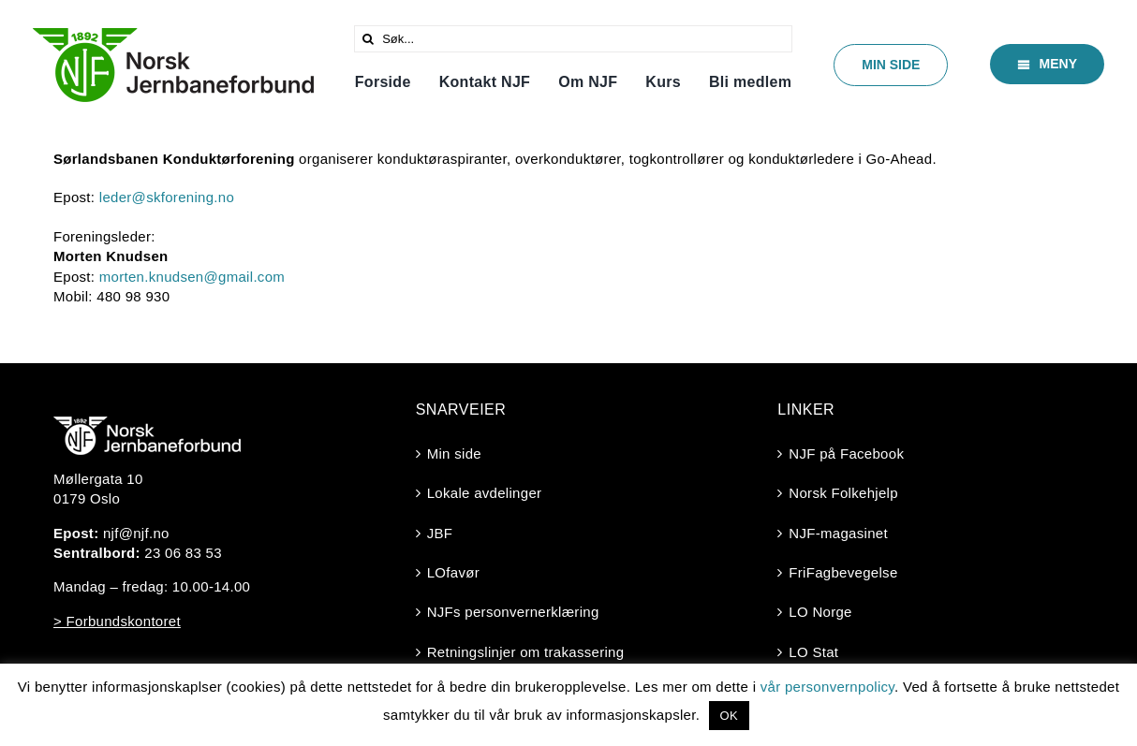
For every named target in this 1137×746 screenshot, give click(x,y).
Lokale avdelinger (484, 493)
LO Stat (813, 652)
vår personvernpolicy (827, 687)
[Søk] (367, 38)
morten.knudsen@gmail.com (192, 277)
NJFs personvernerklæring (513, 612)
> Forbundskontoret (117, 621)
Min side (454, 453)
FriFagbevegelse (843, 572)
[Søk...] (573, 38)
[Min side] (891, 65)
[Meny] (1047, 64)
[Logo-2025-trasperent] (173, 35)
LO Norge (820, 612)
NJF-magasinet (838, 533)
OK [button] (729, 716)
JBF (440, 533)
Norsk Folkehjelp (843, 493)
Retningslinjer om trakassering (526, 652)
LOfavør (453, 572)
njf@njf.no (136, 533)
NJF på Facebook (846, 453)
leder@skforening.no (166, 197)
